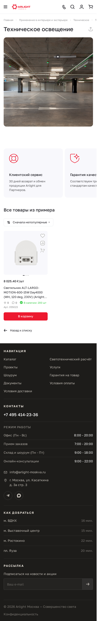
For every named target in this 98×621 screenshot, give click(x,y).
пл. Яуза (10, 550)
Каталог (10, 359)
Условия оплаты (62, 383)
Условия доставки (18, 391)
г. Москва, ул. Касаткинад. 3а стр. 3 (29, 482)
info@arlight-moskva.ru (28, 472)
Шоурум (10, 375)
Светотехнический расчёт (71, 359)
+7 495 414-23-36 (21, 414)
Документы (12, 383)
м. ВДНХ (10, 520)
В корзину (25, 316)
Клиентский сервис (25, 175)
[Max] (19, 495)
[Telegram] (8, 495)
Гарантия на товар (64, 375)
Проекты (11, 367)
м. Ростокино (14, 540)
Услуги (55, 367)
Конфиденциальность (21, 614)
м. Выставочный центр (22, 530)
